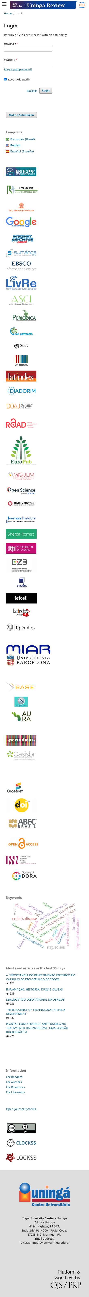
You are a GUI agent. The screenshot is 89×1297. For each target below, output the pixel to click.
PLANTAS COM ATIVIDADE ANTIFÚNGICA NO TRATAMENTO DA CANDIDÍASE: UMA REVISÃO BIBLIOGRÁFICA (37, 1028)
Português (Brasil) (22, 139)
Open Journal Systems (21, 1109)
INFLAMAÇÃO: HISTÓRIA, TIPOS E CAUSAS (34, 989)
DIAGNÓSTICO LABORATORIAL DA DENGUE (35, 999)
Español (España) (22, 151)
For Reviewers (16, 1087)
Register (32, 90)
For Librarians (15, 1092)
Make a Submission (21, 115)
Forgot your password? (18, 69)
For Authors (14, 1082)
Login (45, 90)
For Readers (14, 1077)
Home (8, 13)
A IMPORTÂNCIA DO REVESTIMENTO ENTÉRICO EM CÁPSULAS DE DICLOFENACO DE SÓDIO (40, 977)
